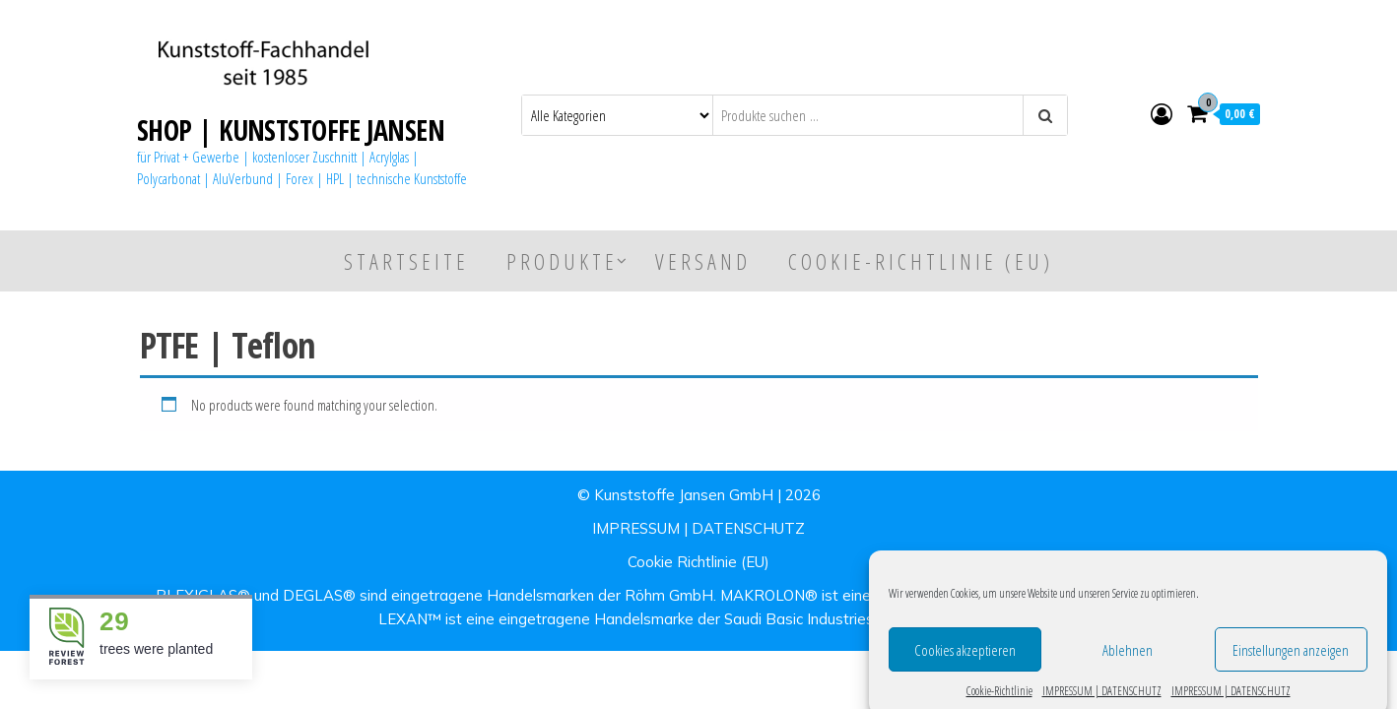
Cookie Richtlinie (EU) (698, 561)
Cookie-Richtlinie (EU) (920, 261)
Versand (703, 261)
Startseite (406, 261)
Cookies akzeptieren (965, 660)
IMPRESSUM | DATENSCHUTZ (698, 528)
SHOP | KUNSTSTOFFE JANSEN (290, 130)
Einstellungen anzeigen (1290, 660)
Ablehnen (1127, 660)
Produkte (562, 261)
